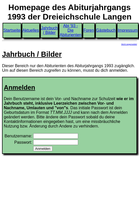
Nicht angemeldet (129, 44)
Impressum (128, 30)
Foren (88, 30)
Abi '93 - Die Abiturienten (70, 30)
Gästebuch (106, 30)
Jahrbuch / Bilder (49, 30)
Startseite (12, 30)
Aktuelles (31, 30)
